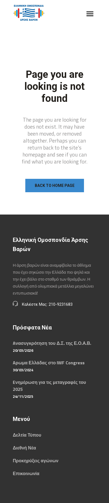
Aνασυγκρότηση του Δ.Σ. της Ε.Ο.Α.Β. (52, 343)
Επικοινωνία (26, 473)
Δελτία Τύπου (27, 435)
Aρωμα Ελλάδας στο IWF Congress (49, 362)
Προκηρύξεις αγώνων (35, 460)
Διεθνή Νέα (24, 447)
